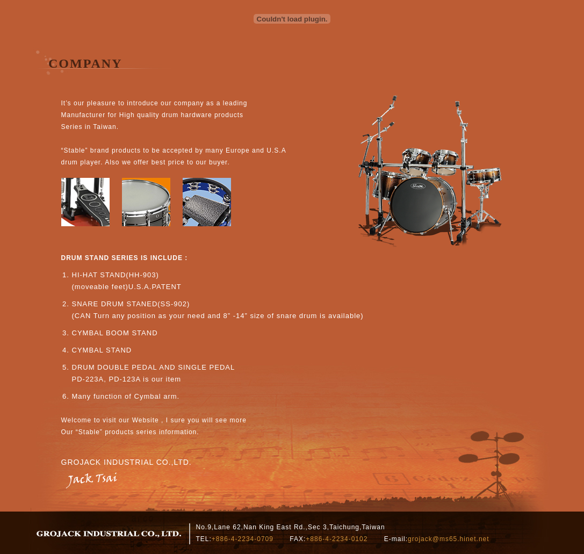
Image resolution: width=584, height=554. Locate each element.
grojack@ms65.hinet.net (448, 539)
